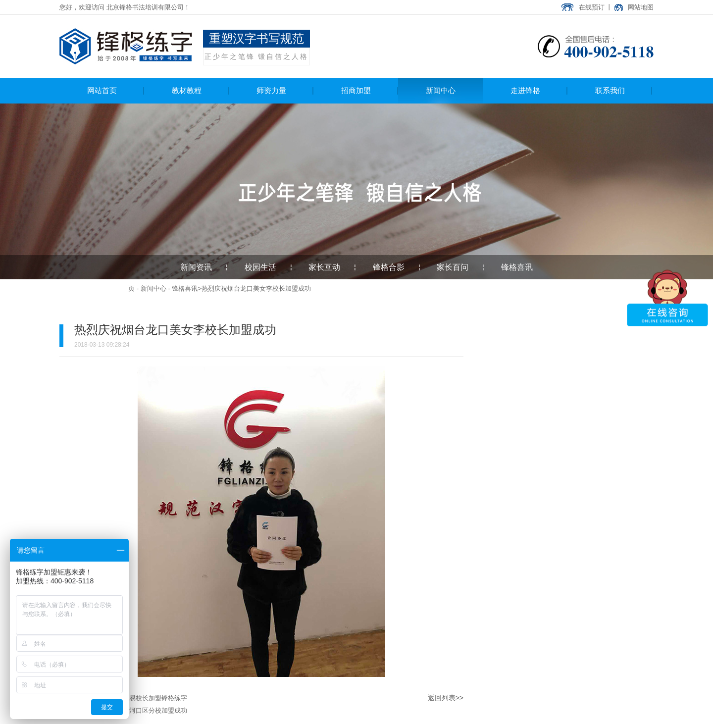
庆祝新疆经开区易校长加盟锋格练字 (135, 698)
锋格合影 (389, 267)
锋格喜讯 (517, 267)
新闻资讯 (196, 267)
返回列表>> (445, 698)
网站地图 (641, 7)
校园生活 (260, 267)
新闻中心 (153, 288)
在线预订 (592, 7)
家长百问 (452, 267)
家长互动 (324, 267)
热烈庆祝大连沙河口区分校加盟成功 (135, 710)
